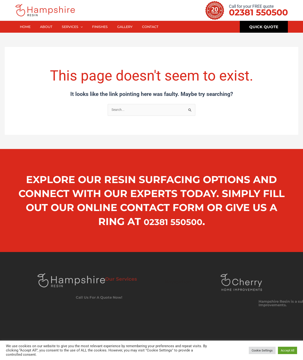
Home (25, 27)
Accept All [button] (287, 350)
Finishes (104, 27)
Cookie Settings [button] (262, 350)
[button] (264, 27)
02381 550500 (258, 12)
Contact (156, 27)
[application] (83, 27)
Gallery (130, 27)
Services (75, 27)
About (48, 27)
